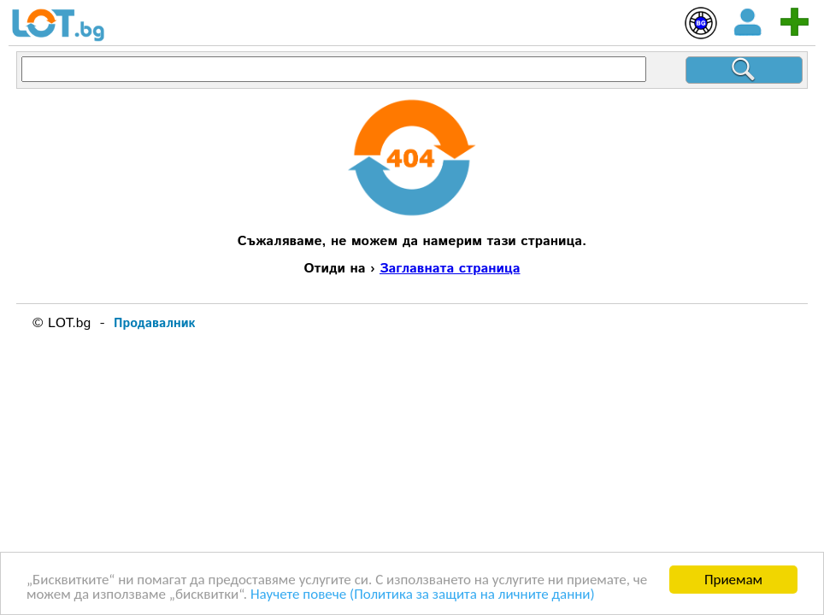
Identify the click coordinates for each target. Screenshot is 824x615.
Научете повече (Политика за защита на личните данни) (422, 595)
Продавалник (155, 323)
